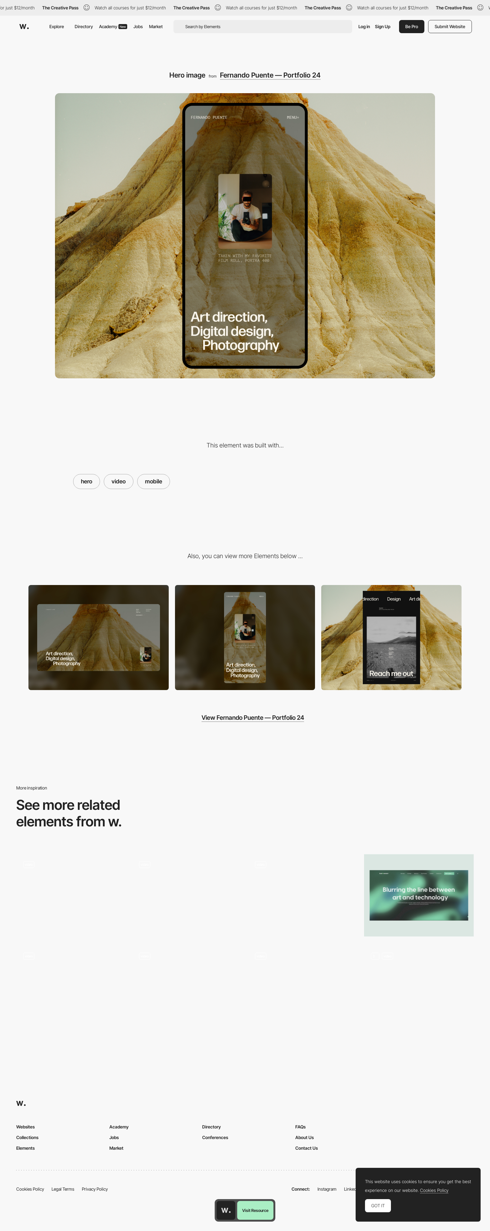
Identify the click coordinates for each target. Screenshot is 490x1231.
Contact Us (306, 1148)
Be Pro (411, 26)
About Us (304, 1137)
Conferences (215, 1137)
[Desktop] (98, 637)
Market (156, 26)
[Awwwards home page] (226, 1210)
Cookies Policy (30, 1189)
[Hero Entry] (71, 987)
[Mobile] (245, 637)
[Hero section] (419, 895)
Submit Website (450, 26)
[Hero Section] (303, 987)
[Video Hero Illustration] (71, 895)
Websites (25, 1126)
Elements (25, 1148)
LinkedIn (352, 1189)
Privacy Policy (95, 1189)
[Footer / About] (391, 637)
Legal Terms (63, 1189)
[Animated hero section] (187, 987)
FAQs (300, 1126)
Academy (113, 26)
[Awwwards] (24, 26)
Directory (84, 26)
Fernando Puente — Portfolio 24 (270, 75)
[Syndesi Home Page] (419, 987)
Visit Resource (255, 1210)
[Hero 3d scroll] (303, 895)
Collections (27, 1137)
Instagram (327, 1189)
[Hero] (187, 895)
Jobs (138, 26)
